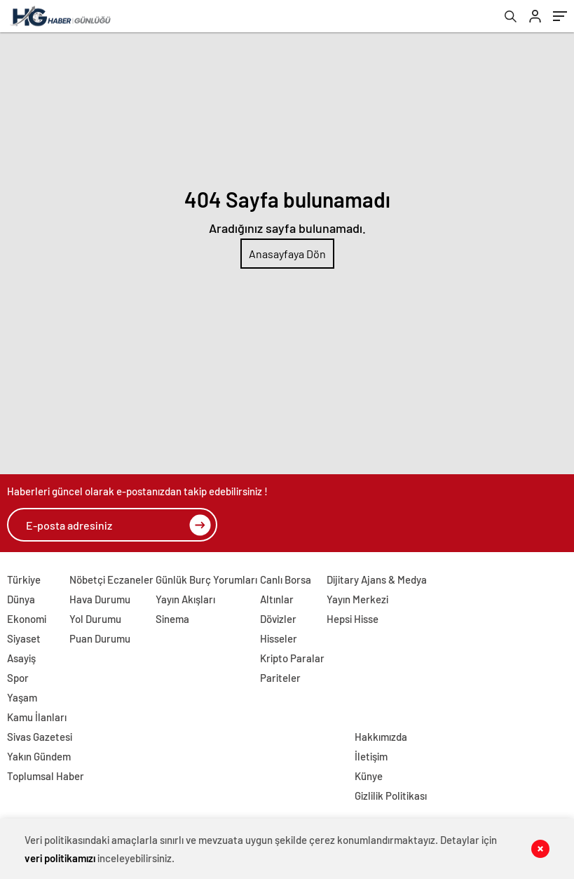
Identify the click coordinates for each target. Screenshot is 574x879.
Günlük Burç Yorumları (206, 579)
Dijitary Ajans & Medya (377, 579)
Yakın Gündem (39, 756)
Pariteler (280, 677)
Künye (369, 776)
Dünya (21, 599)
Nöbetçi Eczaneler (111, 579)
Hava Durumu (99, 599)
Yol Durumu (95, 618)
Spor (18, 677)
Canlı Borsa (285, 579)
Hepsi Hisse (352, 618)
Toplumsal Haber (45, 776)
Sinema (172, 618)
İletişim (371, 756)
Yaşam (22, 697)
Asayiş (21, 658)
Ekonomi (26, 618)
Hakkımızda (381, 736)
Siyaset (24, 638)
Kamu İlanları (37, 717)
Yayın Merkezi (357, 599)
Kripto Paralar (292, 658)
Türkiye (24, 579)
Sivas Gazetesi (39, 736)
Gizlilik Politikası (391, 795)
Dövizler (278, 618)
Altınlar (277, 599)
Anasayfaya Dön (287, 253)
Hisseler (278, 638)
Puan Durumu (99, 638)
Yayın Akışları (185, 599)
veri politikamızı (60, 858)
